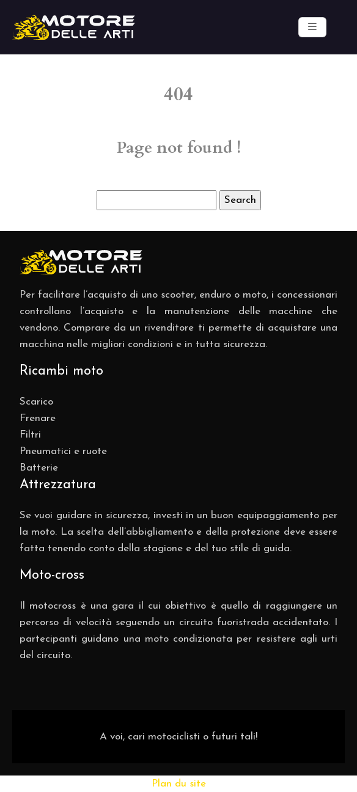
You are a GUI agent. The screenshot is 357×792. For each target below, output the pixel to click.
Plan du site (179, 784)
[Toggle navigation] (312, 27)
